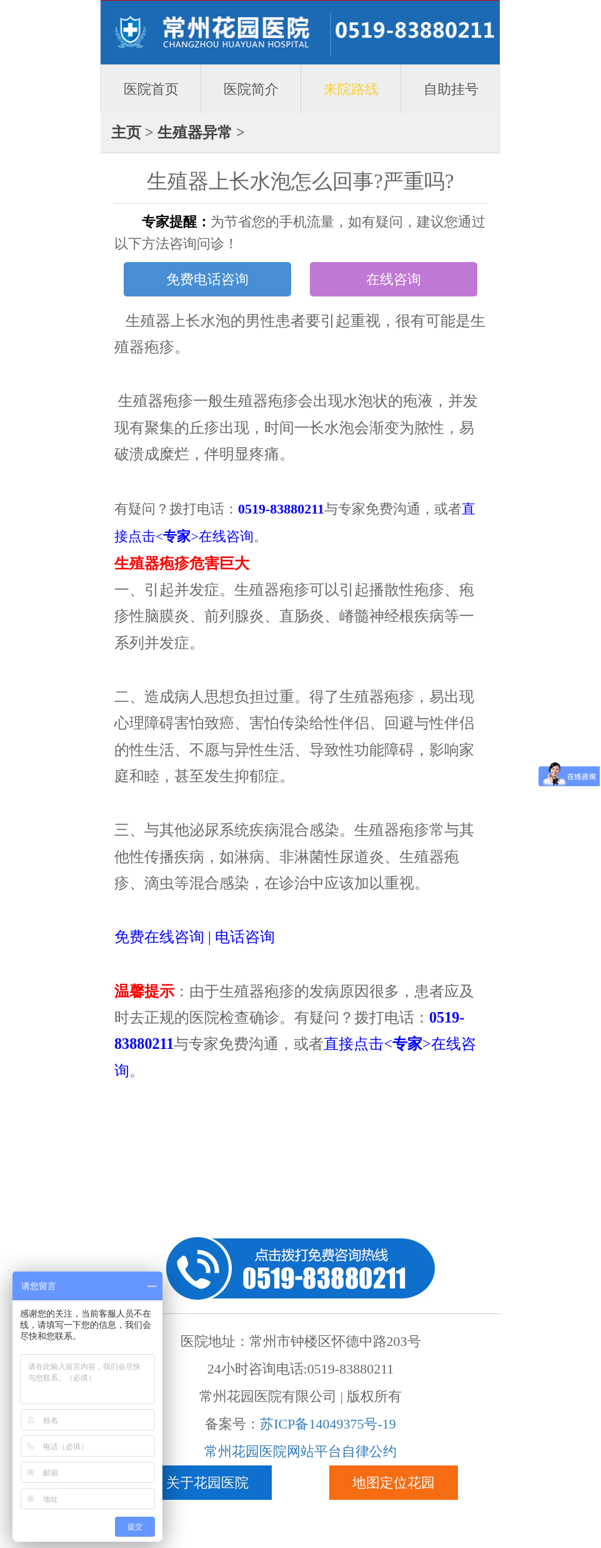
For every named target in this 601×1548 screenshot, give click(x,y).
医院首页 (151, 89)
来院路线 (351, 89)
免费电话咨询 (207, 279)
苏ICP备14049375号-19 (328, 1424)
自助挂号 (451, 89)
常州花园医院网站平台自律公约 (300, 1451)
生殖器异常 (194, 132)
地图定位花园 (393, 1482)
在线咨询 (393, 279)
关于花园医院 (207, 1482)
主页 (126, 132)
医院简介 (251, 89)
